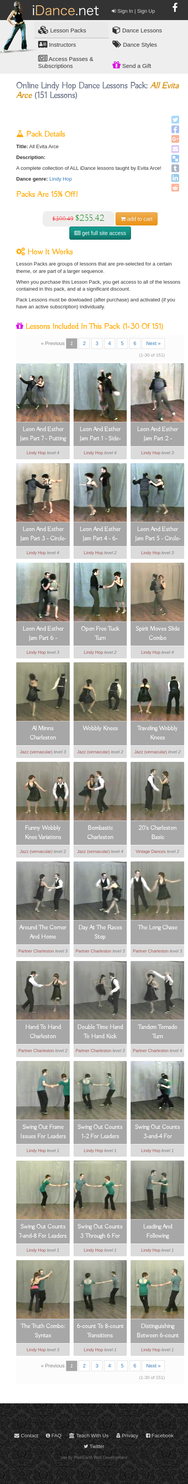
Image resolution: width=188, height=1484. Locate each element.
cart (137, 219)
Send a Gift (131, 64)
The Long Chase (157, 928)
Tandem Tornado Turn (157, 1032)
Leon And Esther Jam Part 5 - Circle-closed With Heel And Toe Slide (157, 534)
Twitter (94, 1446)
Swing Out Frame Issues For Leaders (43, 1132)
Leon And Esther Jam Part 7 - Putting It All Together (43, 434)
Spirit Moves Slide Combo (158, 633)
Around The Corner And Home (42, 932)
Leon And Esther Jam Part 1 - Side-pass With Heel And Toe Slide (100, 434)
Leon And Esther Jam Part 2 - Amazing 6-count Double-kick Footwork (157, 434)
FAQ (54, 1435)
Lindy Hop (60, 179)
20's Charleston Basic (157, 832)
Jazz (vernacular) (36, 752)
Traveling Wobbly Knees (157, 733)
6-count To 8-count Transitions (100, 1331)
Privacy (127, 1435)
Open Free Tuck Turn (100, 633)
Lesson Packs (62, 30)
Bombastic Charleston (100, 832)
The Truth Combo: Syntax (43, 1331)
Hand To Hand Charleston (43, 1032)
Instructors (57, 44)
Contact (26, 1435)
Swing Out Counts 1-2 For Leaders (100, 1132)
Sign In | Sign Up (133, 11)
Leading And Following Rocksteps (157, 1232)
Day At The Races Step (100, 932)
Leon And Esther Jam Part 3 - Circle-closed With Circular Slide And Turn (43, 534)
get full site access (100, 233)
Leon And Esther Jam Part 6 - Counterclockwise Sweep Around (42, 634)
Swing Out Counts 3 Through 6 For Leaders (100, 1232)
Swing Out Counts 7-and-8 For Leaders (43, 1231)
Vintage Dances (151, 851)
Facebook (160, 1435)
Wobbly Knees (100, 729)
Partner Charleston (36, 951)
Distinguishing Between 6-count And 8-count (157, 1331)
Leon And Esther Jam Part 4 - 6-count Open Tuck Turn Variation (100, 534)
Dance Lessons (137, 30)
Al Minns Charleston (43, 733)
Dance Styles (134, 44)
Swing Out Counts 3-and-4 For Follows (157, 1132)
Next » (153, 343)
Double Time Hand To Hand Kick (100, 1032)
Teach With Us (88, 1435)
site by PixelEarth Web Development (94, 1457)
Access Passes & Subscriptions (65, 61)
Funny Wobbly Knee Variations (43, 832)
